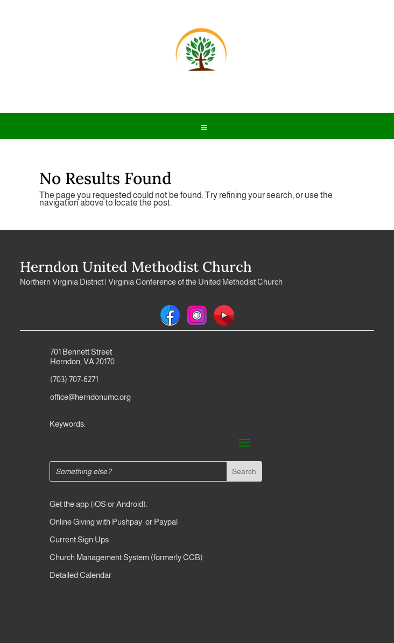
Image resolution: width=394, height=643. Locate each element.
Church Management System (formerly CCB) (126, 557)
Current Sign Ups (79, 539)
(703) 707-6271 (74, 379)
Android (129, 503)
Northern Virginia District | (64, 281)
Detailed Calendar (80, 575)
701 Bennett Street (81, 351)
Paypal (165, 521)
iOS (99, 503)
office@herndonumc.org (90, 396)
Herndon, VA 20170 (82, 361)
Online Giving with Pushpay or (101, 521)
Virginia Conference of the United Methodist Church (195, 281)
